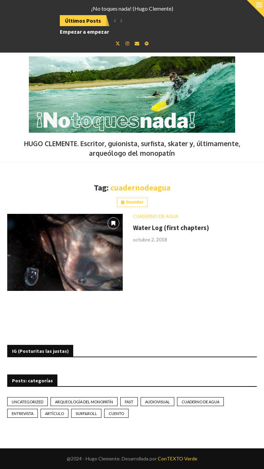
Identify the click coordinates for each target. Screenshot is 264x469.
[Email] (137, 43)
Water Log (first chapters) (171, 227)
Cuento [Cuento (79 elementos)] (116, 413)
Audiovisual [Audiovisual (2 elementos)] (157, 402)
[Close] (255, 8)
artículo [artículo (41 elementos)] (54, 413)
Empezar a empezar (84, 31)
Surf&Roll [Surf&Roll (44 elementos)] (86, 413)
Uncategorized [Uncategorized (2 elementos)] (27, 402)
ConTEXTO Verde (177, 458)
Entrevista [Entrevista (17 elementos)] (22, 413)
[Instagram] (127, 43)
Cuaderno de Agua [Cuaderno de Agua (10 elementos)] (200, 402)
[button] (115, 20)
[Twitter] (118, 43)
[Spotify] (146, 43)
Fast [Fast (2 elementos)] (129, 402)
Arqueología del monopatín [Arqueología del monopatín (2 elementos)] (84, 402)
